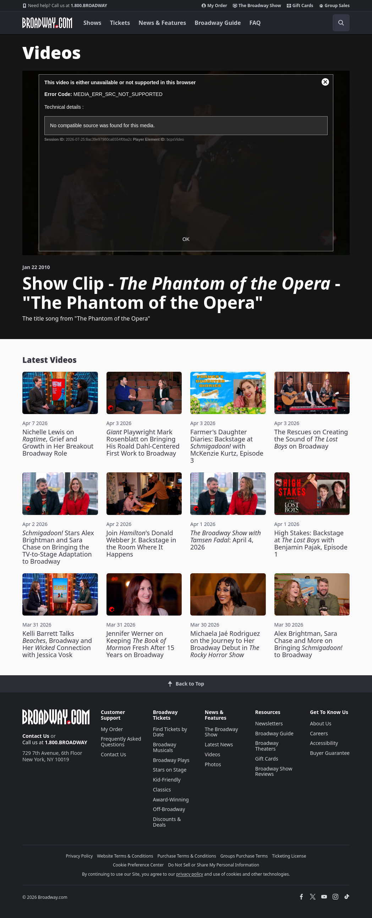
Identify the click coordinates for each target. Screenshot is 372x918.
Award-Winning (171, 799)
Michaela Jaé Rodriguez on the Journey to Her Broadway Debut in (225, 644)
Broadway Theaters (267, 746)
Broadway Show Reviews (273, 771)
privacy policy (189, 874)
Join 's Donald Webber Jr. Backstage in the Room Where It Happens (141, 543)
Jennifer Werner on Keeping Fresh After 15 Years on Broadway (140, 644)
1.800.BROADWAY (64, 6)
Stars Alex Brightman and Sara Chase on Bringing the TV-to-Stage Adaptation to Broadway (58, 546)
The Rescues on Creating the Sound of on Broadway (311, 439)
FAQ (255, 23)
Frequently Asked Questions (121, 741)
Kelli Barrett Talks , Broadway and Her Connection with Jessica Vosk (57, 644)
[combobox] (309, 22)
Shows (92, 23)
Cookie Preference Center (138, 865)
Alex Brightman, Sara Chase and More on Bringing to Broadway (308, 644)
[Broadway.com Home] (47, 22)
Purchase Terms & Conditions (187, 856)
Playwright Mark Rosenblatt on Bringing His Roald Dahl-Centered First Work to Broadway (143, 442)
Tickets (120, 23)
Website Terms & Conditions (125, 856)
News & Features (162, 23)
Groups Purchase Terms (244, 856)
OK (186, 239)
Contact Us (35, 735)
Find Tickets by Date (170, 732)
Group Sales (334, 6)
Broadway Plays (171, 760)
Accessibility (324, 743)
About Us (320, 723)
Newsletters (269, 723)
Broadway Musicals (164, 747)
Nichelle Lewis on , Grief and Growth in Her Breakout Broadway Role (57, 442)
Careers (319, 733)
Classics (162, 789)
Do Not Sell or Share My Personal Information (213, 865)
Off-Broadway (169, 809)
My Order (214, 6)
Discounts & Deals (167, 822)
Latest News (219, 744)
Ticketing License (289, 856)
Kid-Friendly (167, 779)
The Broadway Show (257, 6)
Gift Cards (300, 6)
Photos (213, 764)
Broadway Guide (218, 23)
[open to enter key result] (341, 22)
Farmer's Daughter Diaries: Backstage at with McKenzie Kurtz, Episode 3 (226, 446)
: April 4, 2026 (225, 539)
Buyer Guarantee (330, 753)
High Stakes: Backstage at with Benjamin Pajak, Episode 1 (311, 543)
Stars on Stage (170, 769)
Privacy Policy (79, 856)
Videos (212, 754)
